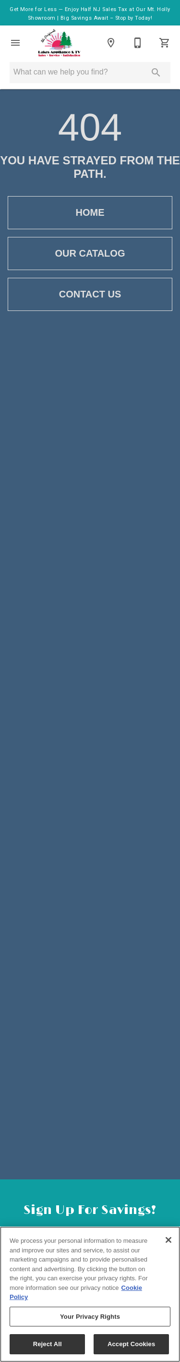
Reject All (47, 1344)
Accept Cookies (131, 1344)
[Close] (168, 1240)
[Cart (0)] (164, 42)
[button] (15, 42)
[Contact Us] (137, 42)
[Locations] (110, 42)
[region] (90, 1294)
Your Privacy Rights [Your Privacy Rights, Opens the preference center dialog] (90, 1316)
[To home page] (59, 42)
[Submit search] (156, 72)
